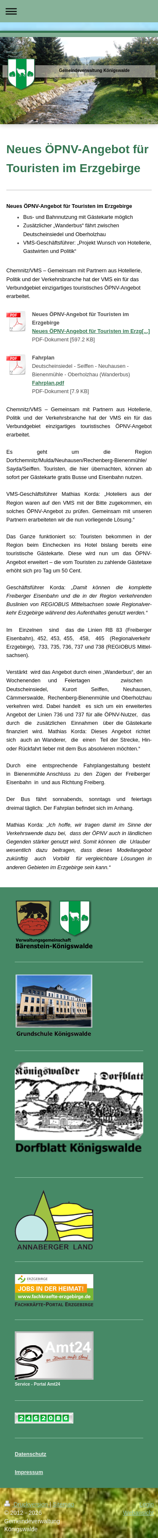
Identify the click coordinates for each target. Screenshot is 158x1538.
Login (146, 1504)
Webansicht (138, 1512)
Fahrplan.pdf (48, 383)
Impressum (29, 1472)
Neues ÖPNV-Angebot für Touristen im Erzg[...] (91, 331)
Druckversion (26, 1504)
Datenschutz (30, 1454)
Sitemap (63, 1504)
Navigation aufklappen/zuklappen (79, 11)
